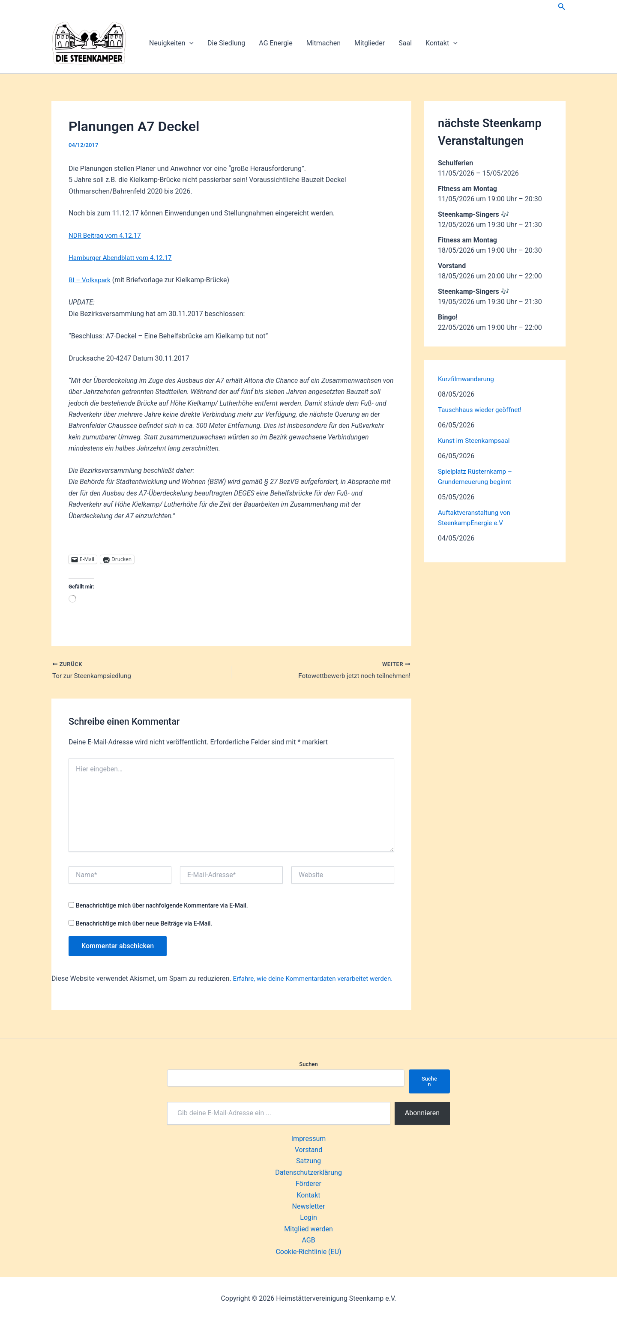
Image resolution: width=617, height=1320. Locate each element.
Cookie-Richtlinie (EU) (308, 1252)
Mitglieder (369, 43)
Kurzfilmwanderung (467, 379)
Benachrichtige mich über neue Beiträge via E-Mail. (144, 924)
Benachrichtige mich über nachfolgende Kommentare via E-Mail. (162, 906)
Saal (405, 43)
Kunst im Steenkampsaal (476, 440)
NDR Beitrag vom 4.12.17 (107, 235)
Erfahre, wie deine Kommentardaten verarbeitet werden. (317, 979)
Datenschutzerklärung (308, 1172)
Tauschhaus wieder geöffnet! (482, 410)
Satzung (308, 1161)
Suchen (308, 1064)
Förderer (308, 1184)
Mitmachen (323, 43)
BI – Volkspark (91, 280)
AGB (308, 1240)
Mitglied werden (308, 1229)
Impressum (308, 1139)
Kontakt (441, 43)
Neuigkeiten (171, 43)
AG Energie (275, 43)
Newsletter (308, 1206)
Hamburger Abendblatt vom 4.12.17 (123, 258)
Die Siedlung (226, 43)
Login (308, 1217)
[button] (562, 6)
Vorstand (308, 1150)
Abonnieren (422, 1113)
